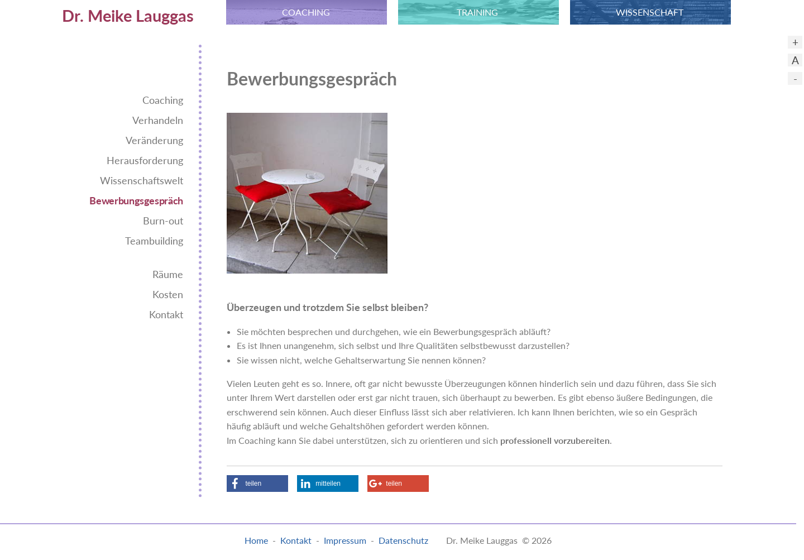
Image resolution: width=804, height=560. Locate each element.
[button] (257, 483)
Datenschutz (403, 540)
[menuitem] (100, 12)
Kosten (167, 294)
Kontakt (166, 314)
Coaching (162, 100)
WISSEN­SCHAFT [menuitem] (649, 12)
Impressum (345, 540)
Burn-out (163, 221)
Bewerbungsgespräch (136, 201)
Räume (167, 274)
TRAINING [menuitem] (477, 12)
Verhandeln (157, 120)
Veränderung (154, 140)
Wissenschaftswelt (141, 180)
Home (256, 540)
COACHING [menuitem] (306, 12)
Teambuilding (154, 241)
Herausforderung (145, 160)
